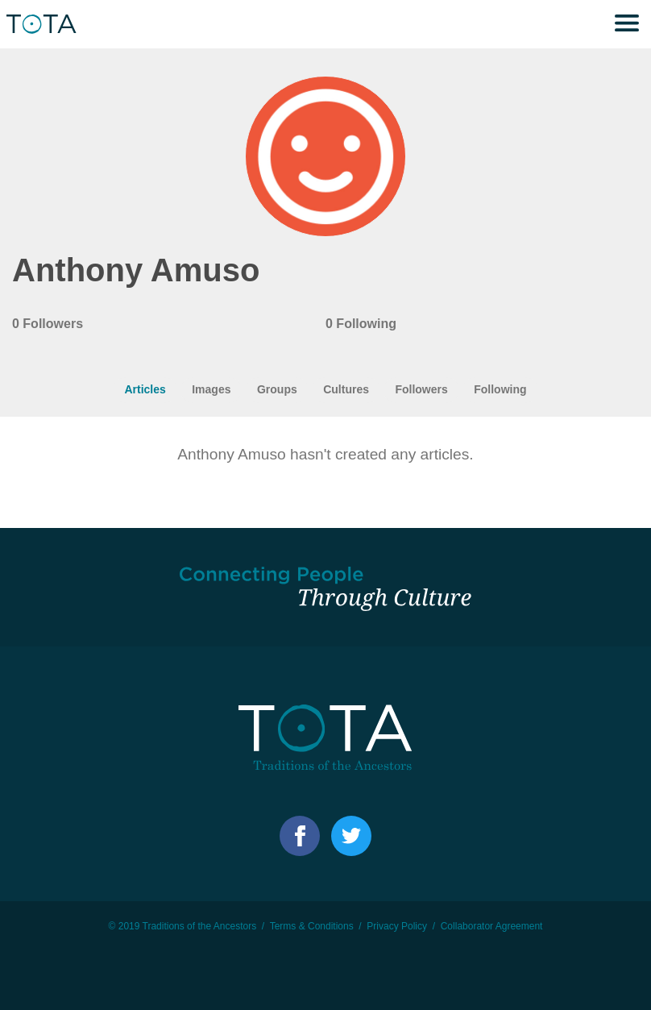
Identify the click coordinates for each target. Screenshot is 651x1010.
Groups (277, 389)
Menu (627, 24)
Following (500, 389)
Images (211, 389)
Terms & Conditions (312, 926)
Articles (144, 389)
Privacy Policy (397, 926)
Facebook (300, 836)
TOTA (44, 24)
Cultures (346, 389)
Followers (421, 389)
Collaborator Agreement (492, 926)
